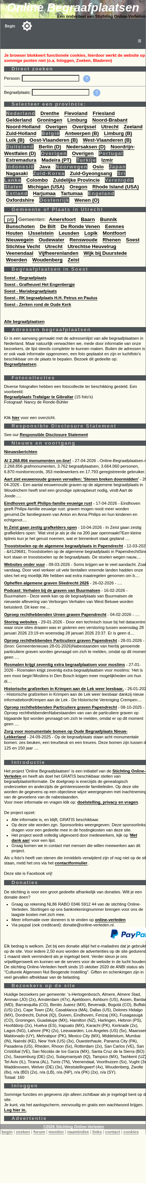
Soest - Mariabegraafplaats (30, 291)
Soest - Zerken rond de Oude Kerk (37, 304)
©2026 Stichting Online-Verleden (73, 1126)
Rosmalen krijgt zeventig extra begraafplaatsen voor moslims (64, 664)
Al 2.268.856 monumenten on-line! (37, 460)
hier (16, 417)
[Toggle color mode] (27, 26)
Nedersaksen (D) (86, 146)
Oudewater (51, 240)
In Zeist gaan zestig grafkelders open (40, 527)
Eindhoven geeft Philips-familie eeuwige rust (48, 503)
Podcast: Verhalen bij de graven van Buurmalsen (52, 590)
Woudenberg (47, 260)
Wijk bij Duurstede (105, 253)
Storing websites (20, 622)
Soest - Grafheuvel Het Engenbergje (39, 284)
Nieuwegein (20, 240)
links (97, 1132)
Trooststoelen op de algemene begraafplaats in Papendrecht (63, 546)
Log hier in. (15, 1110)
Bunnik (108, 219)
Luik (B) (15, 140)
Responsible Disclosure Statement (54, 434)
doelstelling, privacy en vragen (107, 802)
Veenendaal (19, 253)
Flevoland (75, 113)
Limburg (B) (118, 133)
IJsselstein (41, 233)
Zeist (73, 260)
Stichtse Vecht (23, 246)
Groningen (49, 120)
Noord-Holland (23, 126)
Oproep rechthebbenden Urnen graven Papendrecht (55, 614)
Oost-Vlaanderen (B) (54, 140)
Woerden (16, 260)
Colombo (37, 180)
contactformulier (71, 863)
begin (7, 1132)
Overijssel (84, 126)
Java (44, 166)
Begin (10, 26)
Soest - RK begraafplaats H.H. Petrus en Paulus (50, 298)
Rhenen (112, 240)
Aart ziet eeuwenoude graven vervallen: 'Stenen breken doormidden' (71, 479)
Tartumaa (72, 193)
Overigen (56, 126)
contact (112, 1132)
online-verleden (110, 919)
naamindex (78, 1132)
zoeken (23, 1132)
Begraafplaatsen (20, 364)
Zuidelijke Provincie (76, 180)
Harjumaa (44, 193)
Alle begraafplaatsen (24, 321)
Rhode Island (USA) (115, 187)
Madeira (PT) (57, 160)
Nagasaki (17, 173)
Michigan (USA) (46, 187)
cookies (131, 1132)
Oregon (78, 187)
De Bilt (48, 226)
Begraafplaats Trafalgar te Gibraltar (38, 397)
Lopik (90, 233)
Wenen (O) (86, 200)
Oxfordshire (20, 200)
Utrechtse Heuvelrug (91, 246)
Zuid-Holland (21, 133)
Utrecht (110, 126)
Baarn (88, 219)
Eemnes (114, 226)
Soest (133, 240)
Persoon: (13, 78)
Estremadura (21, 160)
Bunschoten (20, 226)
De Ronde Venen (80, 226)
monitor (56, 1132)
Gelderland (19, 120)
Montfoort (114, 233)
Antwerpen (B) (82, 133)
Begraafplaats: (18, 92)
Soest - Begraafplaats (25, 278)
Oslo (98, 166)
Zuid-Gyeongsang (91, 173)
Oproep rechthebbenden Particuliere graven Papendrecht (60, 640)
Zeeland (133, 126)
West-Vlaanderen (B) (107, 140)
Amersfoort (62, 219)
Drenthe (49, 113)
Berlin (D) (50, 146)
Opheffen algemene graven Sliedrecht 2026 (46, 583)
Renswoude (83, 240)
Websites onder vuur (24, 564)
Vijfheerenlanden (59, 253)
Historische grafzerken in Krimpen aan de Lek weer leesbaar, (64, 688)
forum (39, 1132)
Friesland (104, 113)
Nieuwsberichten (20, 451)
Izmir (107, 160)
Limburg (77, 120)
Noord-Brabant (109, 120)
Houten (14, 233)
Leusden (69, 233)
